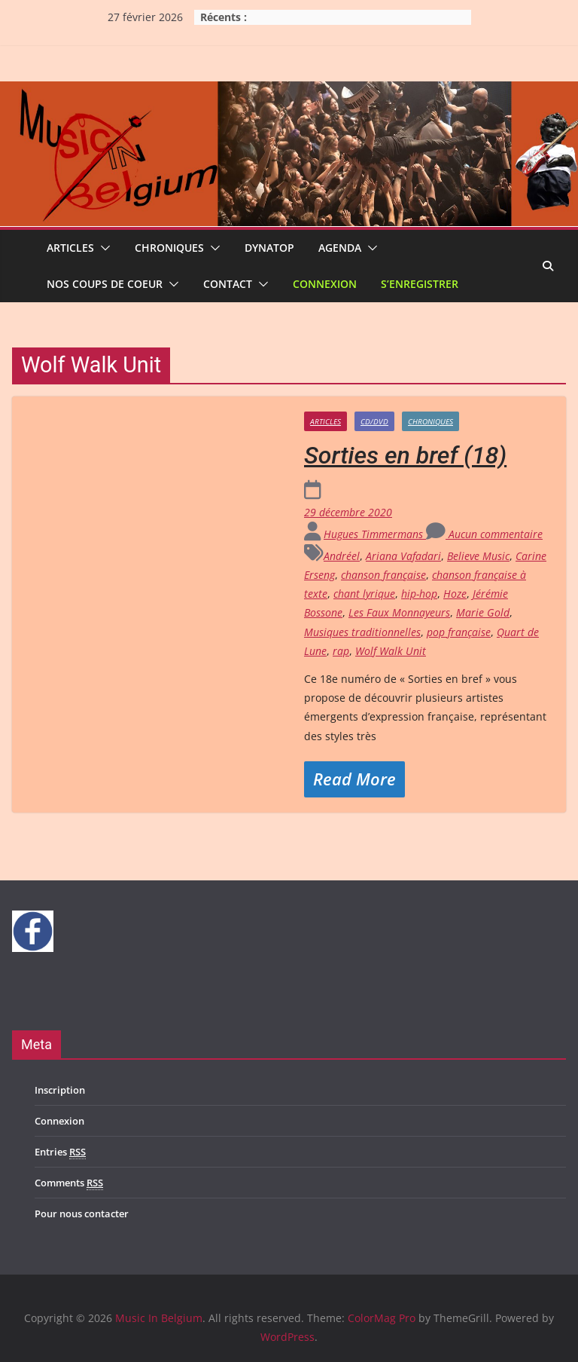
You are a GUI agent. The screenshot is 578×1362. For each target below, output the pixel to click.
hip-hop (419, 593)
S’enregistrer (419, 284)
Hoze (455, 593)
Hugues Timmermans (375, 534)
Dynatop (269, 247)
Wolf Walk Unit (390, 651)
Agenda (339, 247)
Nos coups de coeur (105, 284)
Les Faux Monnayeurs (399, 612)
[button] (102, 248)
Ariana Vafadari (403, 556)
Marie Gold (483, 612)
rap (341, 651)
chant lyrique (364, 593)
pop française (459, 632)
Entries (60, 1152)
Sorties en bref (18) (405, 455)
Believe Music (478, 556)
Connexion (325, 284)
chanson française (383, 575)
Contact (227, 284)
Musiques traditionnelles (362, 632)
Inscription (60, 1090)
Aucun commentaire (484, 534)
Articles (70, 247)
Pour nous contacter (82, 1213)
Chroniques (169, 247)
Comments (69, 1183)
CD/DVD (374, 421)
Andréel (342, 556)
